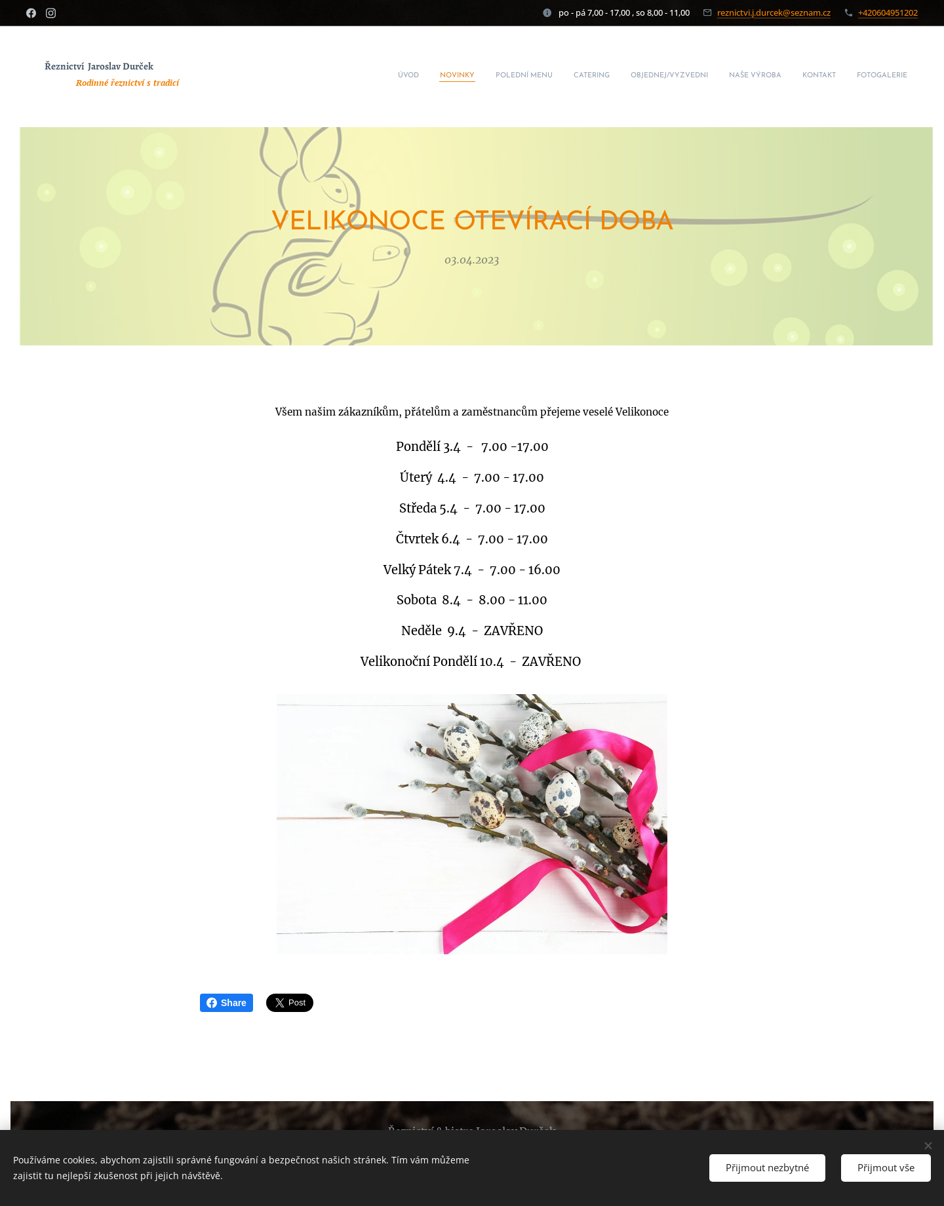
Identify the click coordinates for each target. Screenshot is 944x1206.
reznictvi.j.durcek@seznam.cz (774, 12)
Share (226, 1003)
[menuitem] (764, 76)
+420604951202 (888, 12)
